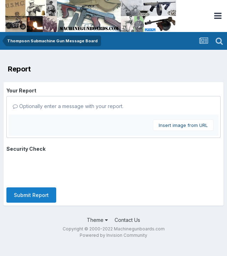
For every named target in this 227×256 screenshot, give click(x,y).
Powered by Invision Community (113, 207)
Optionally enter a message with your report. (68, 106)
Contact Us (127, 192)
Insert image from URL (183, 125)
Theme (97, 192)
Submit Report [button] (31, 167)
